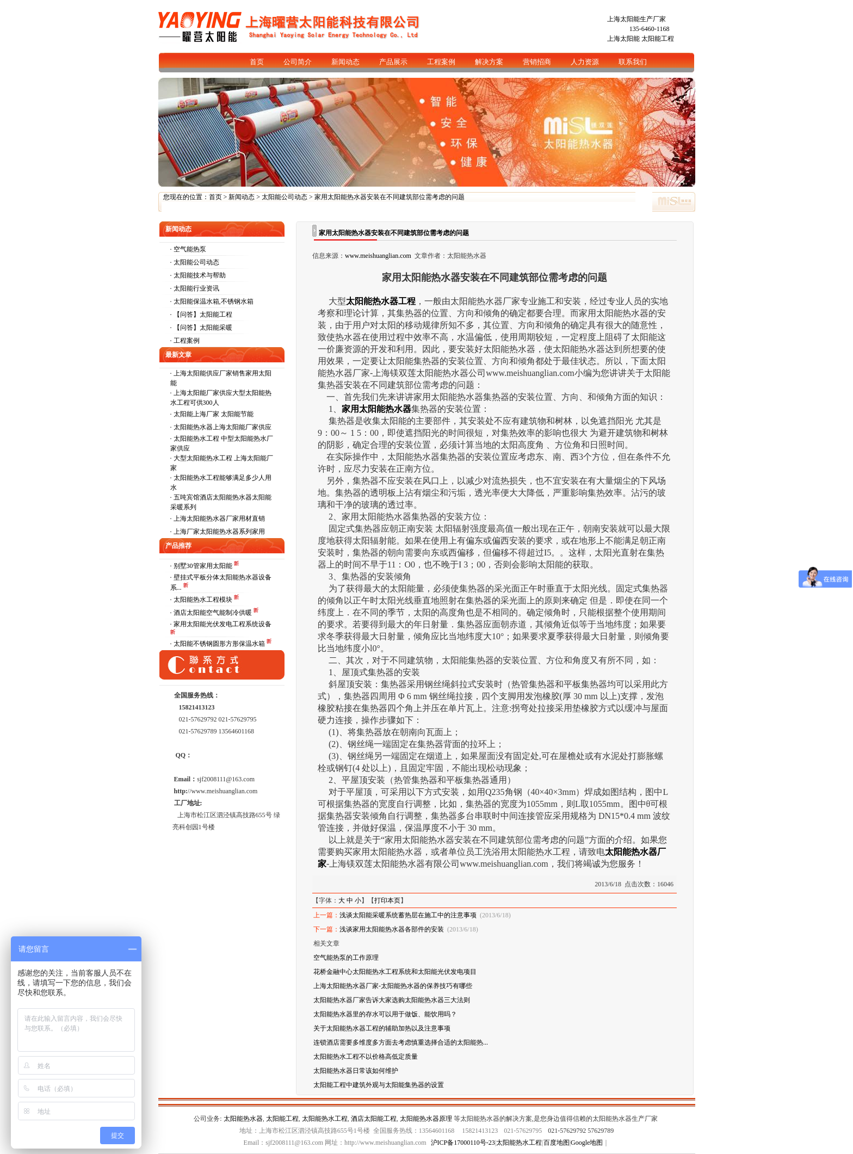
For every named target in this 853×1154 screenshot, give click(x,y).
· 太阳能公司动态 (194, 262)
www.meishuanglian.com (378, 256)
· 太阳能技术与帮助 (198, 275)
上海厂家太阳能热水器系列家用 (219, 531)
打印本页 (387, 900)
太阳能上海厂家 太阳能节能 (214, 414)
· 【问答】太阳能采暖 (201, 327)
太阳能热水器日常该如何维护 (355, 1071)
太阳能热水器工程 (381, 301)
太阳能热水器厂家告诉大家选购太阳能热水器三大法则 (391, 1000)
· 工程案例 (185, 340)
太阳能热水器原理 (426, 1118)
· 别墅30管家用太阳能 (202, 566)
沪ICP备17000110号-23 (463, 1142)
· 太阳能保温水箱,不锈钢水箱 (212, 301)
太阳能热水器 (243, 1118)
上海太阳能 (623, 38)
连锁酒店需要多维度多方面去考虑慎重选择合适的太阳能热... (400, 1042)
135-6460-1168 (649, 29)
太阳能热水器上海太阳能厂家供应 (222, 427)
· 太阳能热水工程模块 (202, 599)
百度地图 (556, 1142)
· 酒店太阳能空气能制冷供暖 (212, 612)
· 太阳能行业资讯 (194, 288)
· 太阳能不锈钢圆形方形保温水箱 (218, 643)
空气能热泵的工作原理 (346, 957)
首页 (215, 197)
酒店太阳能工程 (374, 1118)
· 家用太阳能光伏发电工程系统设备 (220, 624)
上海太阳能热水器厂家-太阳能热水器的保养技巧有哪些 (392, 986)
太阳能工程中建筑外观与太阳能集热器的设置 (378, 1085)
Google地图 (587, 1142)
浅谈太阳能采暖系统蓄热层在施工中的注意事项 (408, 915)
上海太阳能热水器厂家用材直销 (219, 518)
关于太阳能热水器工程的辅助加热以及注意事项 (381, 1028)
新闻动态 (241, 197)
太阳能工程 (657, 38)
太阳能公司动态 (284, 197)
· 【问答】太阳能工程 (201, 314)
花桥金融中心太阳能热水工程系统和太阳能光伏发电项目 (395, 972)
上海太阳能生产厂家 (636, 19)
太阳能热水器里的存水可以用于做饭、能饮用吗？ (385, 1014)
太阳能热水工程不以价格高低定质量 (365, 1056)
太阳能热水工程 (325, 1118)
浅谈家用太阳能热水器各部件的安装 (391, 929)
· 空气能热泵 (188, 249)
